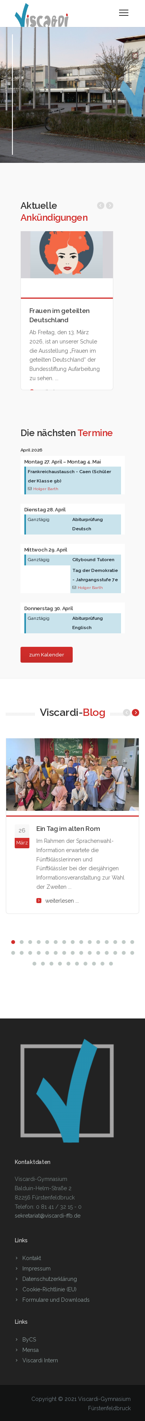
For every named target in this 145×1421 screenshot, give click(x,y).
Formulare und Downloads (56, 1300)
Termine (95, 432)
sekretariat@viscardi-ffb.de (47, 1216)
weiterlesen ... (62, 900)
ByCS (29, 1339)
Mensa (30, 1350)
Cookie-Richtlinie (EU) (49, 1289)
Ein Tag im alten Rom (68, 828)
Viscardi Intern (40, 1360)
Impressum (36, 1268)
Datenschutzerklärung (49, 1279)
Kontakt (31, 1258)
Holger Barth (45, 488)
